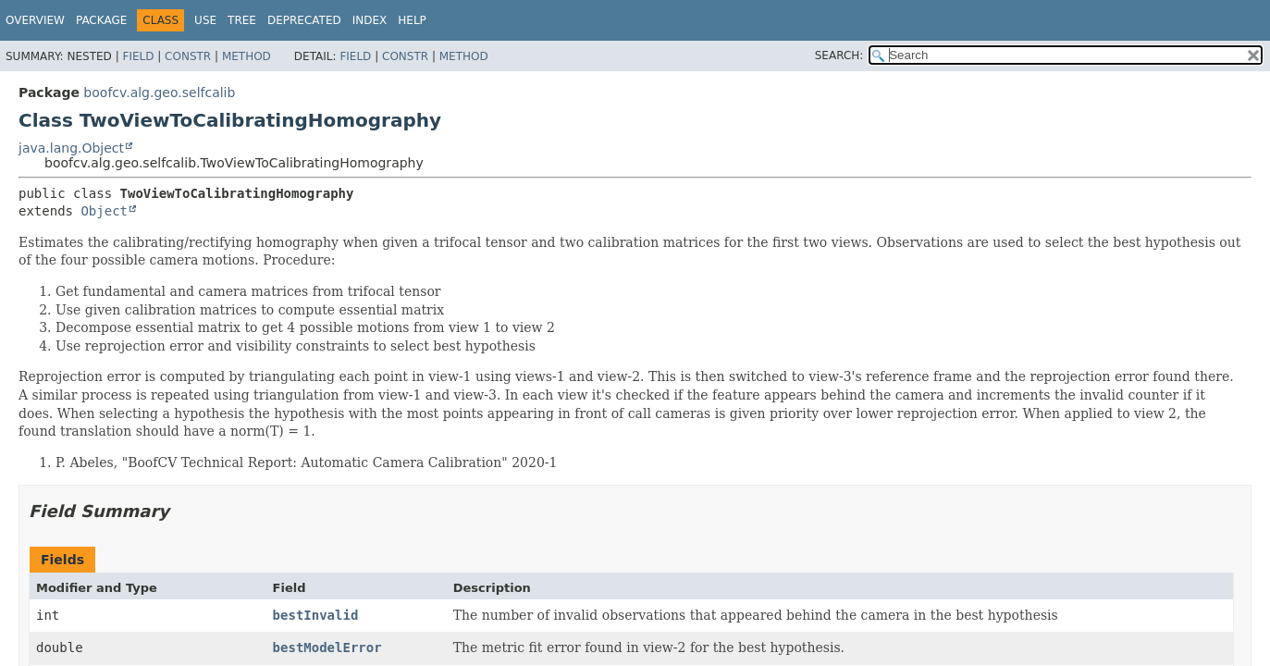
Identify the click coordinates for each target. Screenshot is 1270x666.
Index (370, 20)
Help (412, 20)
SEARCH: (839, 55)
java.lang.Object (71, 148)
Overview (35, 20)
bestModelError (327, 647)
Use (205, 20)
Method (246, 56)
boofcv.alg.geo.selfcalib (159, 92)
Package (101, 20)
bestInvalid (316, 615)
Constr (188, 56)
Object (104, 211)
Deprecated (304, 20)
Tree (242, 20)
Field (138, 56)
